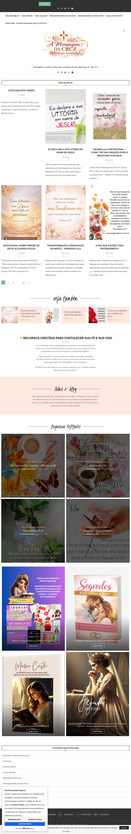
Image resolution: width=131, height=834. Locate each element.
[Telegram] (72, 8)
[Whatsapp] (68, 8)
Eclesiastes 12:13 (33, 530)
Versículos (7, 761)
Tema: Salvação (41, 16)
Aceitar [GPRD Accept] (124, 827)
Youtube (6, 806)
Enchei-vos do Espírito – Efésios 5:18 (33, 465)
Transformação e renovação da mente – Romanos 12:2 (30, 313)
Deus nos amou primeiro (98, 530)
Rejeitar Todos (35, 820)
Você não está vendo (21, 90)
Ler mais (66, 831)
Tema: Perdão (27, 16)
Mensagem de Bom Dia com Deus (63, 16)
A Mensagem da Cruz (27, 469)
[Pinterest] (65, 8)
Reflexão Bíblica (12, 16)
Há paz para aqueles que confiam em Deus (117, 313)
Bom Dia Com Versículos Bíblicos (16, 789)
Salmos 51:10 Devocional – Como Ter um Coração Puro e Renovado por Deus (109, 152)
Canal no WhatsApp (114, 16)
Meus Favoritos (9, 800)
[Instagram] (61, 8)
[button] (53, 4)
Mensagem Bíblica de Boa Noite (91, 16)
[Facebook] (58, 8)
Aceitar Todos (24, 824)
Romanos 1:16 (98, 465)
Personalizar (14, 820)
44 (24, 282)
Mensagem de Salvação (12, 778)
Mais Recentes (9, 794)
